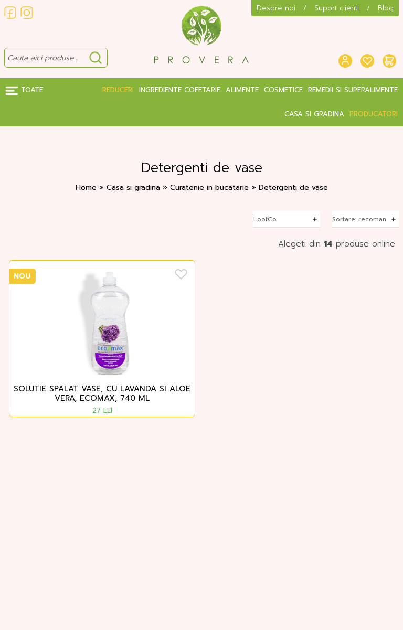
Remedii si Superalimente (353, 90)
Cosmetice (283, 90)
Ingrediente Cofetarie (179, 90)
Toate (24, 90)
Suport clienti (336, 8)
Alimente (242, 90)
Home (86, 187)
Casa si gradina (314, 114)
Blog (386, 8)
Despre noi (276, 8)
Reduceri (118, 90)
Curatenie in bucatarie (210, 187)
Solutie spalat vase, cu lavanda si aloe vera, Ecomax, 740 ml (102, 394)
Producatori (373, 114)
